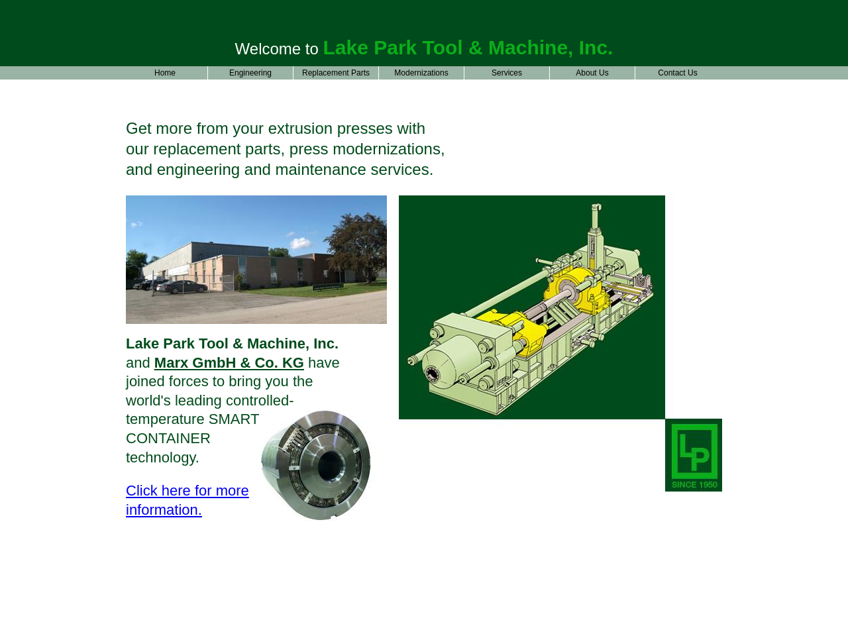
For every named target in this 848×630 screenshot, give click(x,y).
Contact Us (677, 73)
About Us (592, 73)
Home (165, 73)
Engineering (250, 73)
